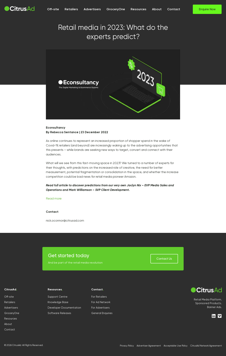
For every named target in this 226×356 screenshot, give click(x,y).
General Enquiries (101, 313)
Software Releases (59, 313)
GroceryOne (11, 313)
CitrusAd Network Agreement (206, 345)
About (8, 324)
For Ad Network (100, 302)
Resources (10, 318)
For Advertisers (100, 307)
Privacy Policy (127, 345)
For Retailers (99, 296)
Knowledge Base (58, 302)
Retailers (9, 302)
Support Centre (57, 296)
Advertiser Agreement (149, 345)
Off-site (9, 296)
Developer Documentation (64, 307)
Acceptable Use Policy (176, 345)
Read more (54, 198)
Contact (9, 329)
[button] (207, 9)
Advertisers (11, 307)
